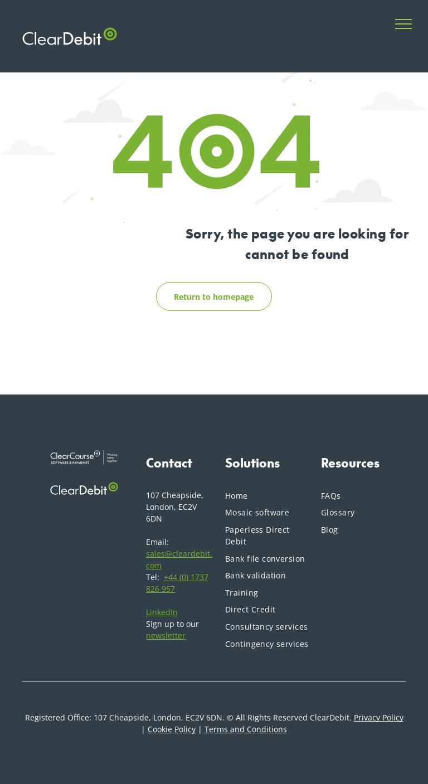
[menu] (403, 23)
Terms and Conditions (246, 729)
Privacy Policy (378, 717)
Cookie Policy (172, 729)
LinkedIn (162, 612)
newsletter (166, 635)
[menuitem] (267, 495)
